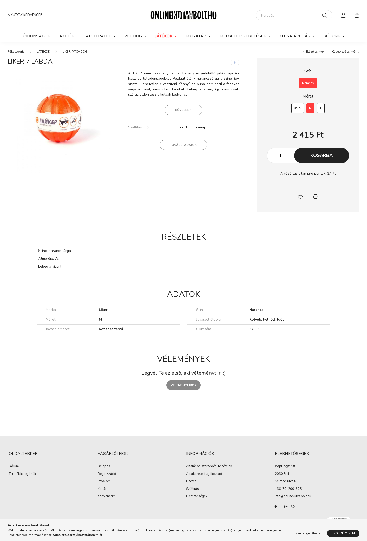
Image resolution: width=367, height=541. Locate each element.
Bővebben (183, 110)
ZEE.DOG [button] (134, 36)
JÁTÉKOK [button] (164, 36)
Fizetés (191, 481)
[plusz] (287, 155)
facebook (276, 507)
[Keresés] (294, 15)
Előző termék (315, 52)
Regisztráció (107, 474)
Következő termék (344, 52)
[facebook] (235, 62)
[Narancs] (308, 83)
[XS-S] (297, 108)
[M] (310, 108)
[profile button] (343, 15)
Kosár (102, 489)
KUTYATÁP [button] (196, 36)
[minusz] (273, 155)
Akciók (66, 36)
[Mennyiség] (280, 155)
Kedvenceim (107, 496)
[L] (321, 108)
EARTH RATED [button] (98, 36)
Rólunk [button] (332, 36)
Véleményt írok (183, 385)
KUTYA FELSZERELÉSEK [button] (243, 36)
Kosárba (321, 155)
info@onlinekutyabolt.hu (293, 496)
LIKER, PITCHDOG (74, 52)
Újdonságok (36, 36)
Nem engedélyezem (309, 533)
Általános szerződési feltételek (209, 466)
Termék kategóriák (22, 473)
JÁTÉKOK (43, 52)
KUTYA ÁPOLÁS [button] (295, 36)
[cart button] (357, 15)
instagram (286, 507)
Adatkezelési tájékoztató (204, 474)
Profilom (104, 481)
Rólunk (14, 466)
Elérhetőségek (196, 496)
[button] (300, 196)
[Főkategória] (16, 52)
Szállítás (192, 489)
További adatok (183, 145)
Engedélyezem (343, 533)
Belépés (104, 466)
